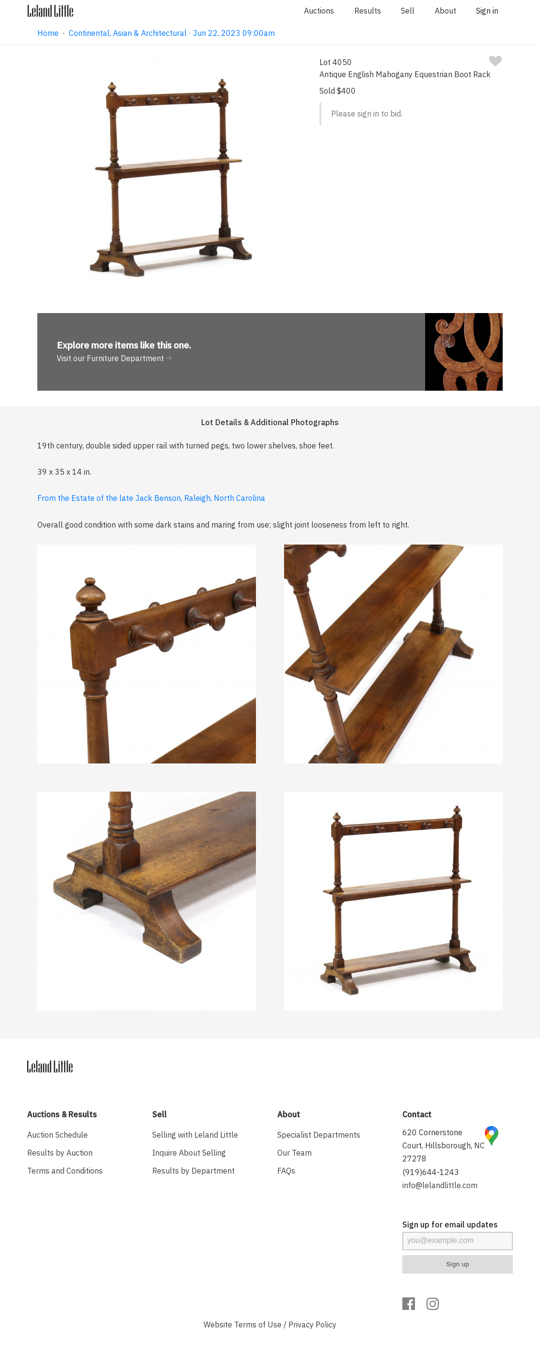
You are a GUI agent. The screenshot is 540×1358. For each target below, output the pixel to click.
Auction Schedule (57, 1135)
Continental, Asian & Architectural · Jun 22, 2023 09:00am (172, 33)
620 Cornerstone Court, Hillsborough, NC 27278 (443, 1145)
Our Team (294, 1153)
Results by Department (193, 1171)
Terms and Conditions (65, 1171)
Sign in (487, 11)
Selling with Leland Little (195, 1135)
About (445, 11)
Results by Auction (60, 1153)
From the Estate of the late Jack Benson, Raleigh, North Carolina (151, 498)
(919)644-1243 (430, 1172)
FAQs (286, 1171)
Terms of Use (258, 1324)
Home (48, 33)
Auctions (319, 11)
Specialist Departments (318, 1135)
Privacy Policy (312, 1324)
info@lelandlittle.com (439, 1185)
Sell (407, 11)
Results (367, 11)
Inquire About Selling (189, 1153)
